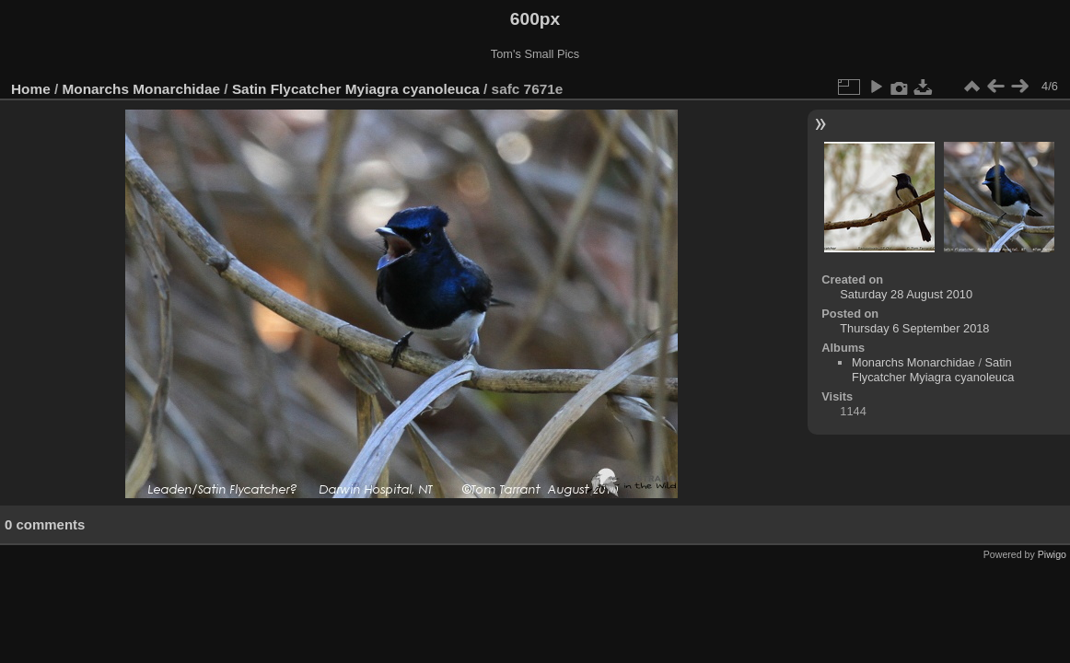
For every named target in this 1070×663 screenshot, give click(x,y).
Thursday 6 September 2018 (914, 328)
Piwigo (1052, 554)
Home (31, 89)
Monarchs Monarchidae (142, 89)
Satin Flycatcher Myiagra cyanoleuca (356, 89)
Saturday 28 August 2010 (906, 294)
